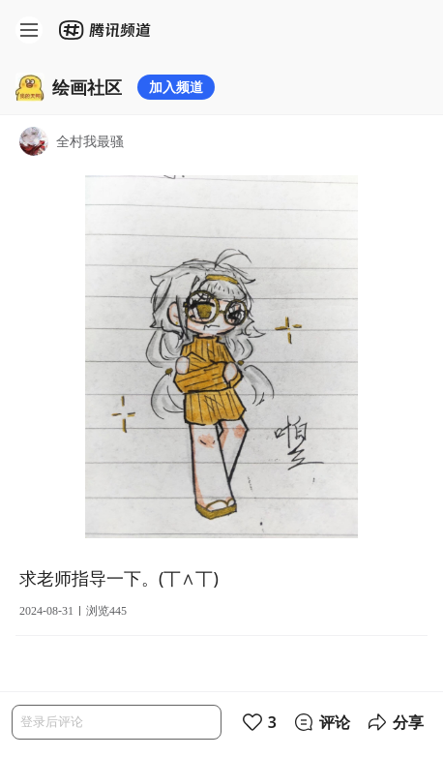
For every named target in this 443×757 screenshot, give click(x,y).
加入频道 (176, 86)
